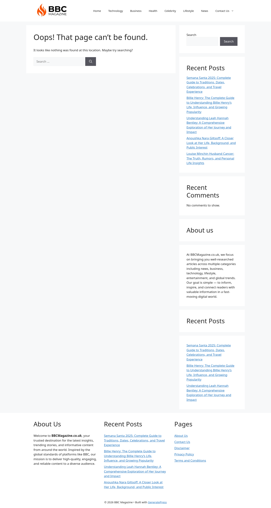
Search (191, 35)
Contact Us (226, 10)
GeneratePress (157, 502)
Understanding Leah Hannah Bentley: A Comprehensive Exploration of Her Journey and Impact (135, 471)
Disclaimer (182, 448)
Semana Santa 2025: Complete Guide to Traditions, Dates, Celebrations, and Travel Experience (134, 440)
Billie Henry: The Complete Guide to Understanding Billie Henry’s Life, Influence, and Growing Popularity (130, 456)
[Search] (90, 61)
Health (153, 11)
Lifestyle (188, 11)
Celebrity (170, 11)
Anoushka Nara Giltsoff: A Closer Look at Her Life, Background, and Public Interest (211, 142)
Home (97, 11)
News (204, 11)
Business (136, 11)
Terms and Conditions (190, 460)
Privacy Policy (184, 454)
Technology (115, 11)
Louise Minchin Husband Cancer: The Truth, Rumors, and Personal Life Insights (210, 158)
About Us (181, 436)
